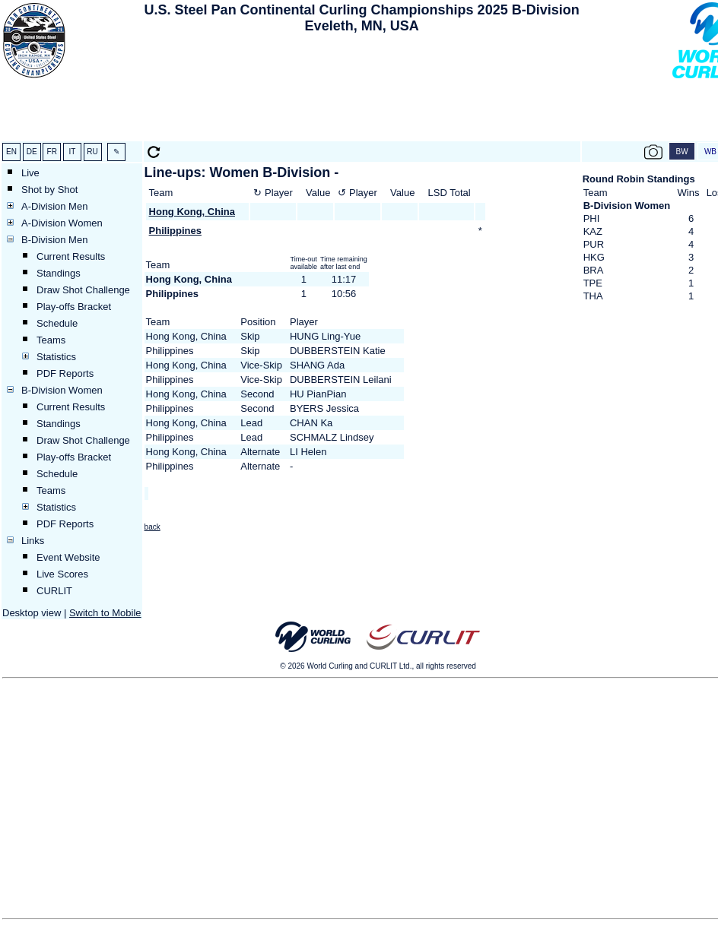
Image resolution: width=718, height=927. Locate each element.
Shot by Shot (49, 189)
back (152, 527)
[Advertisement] (361, 90)
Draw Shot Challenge (83, 290)
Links (32, 540)
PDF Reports (65, 373)
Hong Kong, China (192, 211)
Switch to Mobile (105, 613)
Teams (51, 340)
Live (30, 173)
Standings (59, 273)
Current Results (71, 256)
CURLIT (54, 590)
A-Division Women (62, 223)
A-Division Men (54, 206)
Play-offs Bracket (74, 306)
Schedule (57, 323)
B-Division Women (62, 390)
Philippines (175, 230)
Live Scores (62, 574)
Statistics (56, 356)
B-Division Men (54, 239)
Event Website (68, 557)
